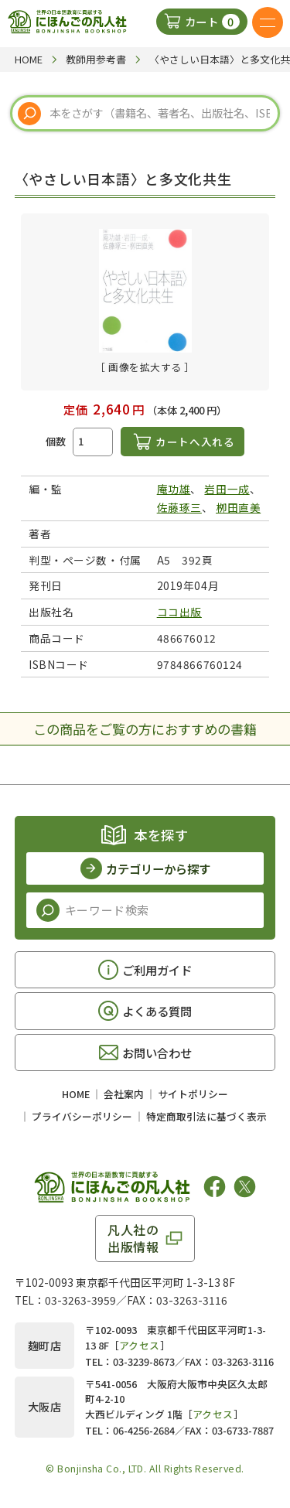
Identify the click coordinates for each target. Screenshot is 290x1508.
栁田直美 (238, 507)
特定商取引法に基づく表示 (206, 1116)
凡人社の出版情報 (133, 1238)
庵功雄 (174, 488)
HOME (76, 1094)
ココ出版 (179, 611)
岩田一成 (226, 488)
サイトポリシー (193, 1094)
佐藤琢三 (179, 507)
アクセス (139, 1345)
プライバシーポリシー (82, 1116)
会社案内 (124, 1094)
